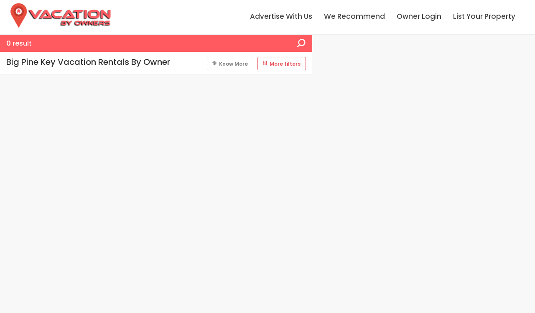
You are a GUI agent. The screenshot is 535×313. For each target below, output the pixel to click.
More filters (285, 63)
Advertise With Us (281, 16)
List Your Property (484, 16)
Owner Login (419, 16)
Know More (233, 63)
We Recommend (354, 16)
